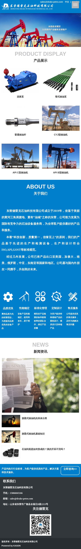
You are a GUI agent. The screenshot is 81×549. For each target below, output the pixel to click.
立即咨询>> (70, 469)
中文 (67, 2)
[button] (38, 44)
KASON (17, 546)
